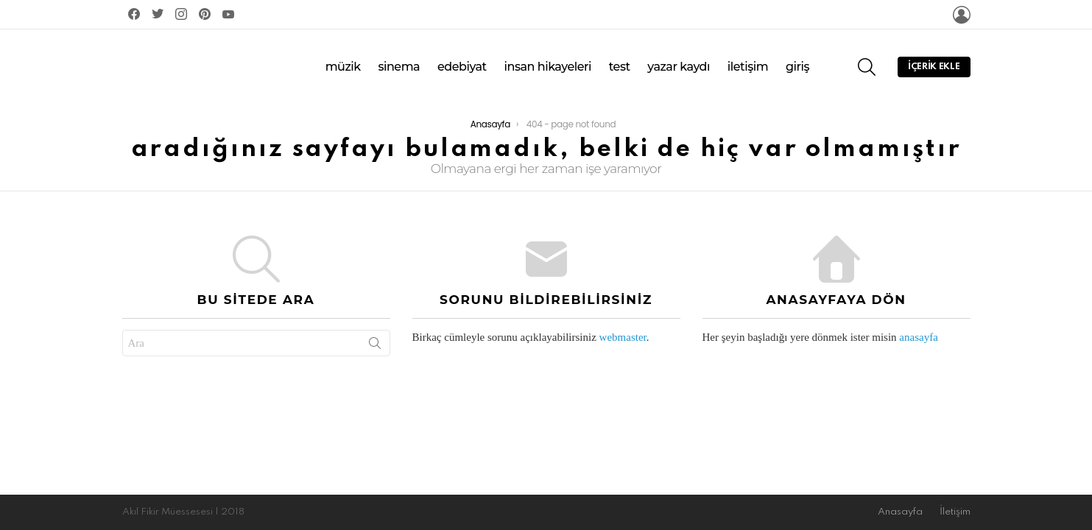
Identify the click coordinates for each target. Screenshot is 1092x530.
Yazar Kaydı (678, 61)
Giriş (797, 61)
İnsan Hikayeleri (547, 61)
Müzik (343, 61)
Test (619, 61)
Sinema (399, 61)
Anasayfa (900, 512)
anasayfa (918, 326)
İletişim (748, 61)
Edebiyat (462, 61)
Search (375, 335)
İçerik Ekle (933, 64)
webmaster (623, 326)
